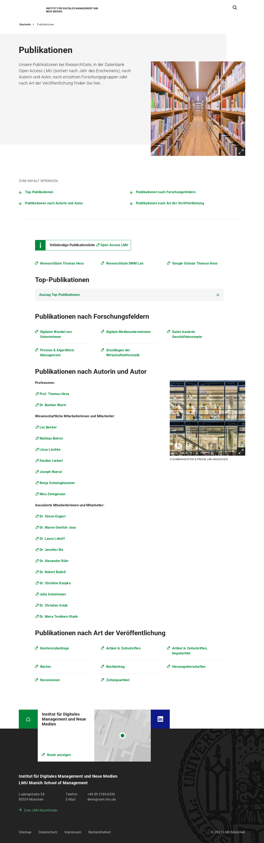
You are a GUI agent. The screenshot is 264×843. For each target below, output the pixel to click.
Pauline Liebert (51, 461)
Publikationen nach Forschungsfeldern (166, 192)
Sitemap (25, 832)
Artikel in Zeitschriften (123, 648)
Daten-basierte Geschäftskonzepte (187, 334)
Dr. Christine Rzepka (55, 583)
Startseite (25, 24)
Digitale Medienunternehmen (128, 332)
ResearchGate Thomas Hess (62, 263)
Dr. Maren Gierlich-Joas (58, 527)
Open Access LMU (114, 245)
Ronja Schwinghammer (57, 483)
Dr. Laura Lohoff (52, 539)
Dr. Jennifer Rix (51, 550)
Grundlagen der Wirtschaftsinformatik (123, 352)
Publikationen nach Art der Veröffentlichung (170, 203)
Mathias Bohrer (51, 438)
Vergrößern (241, 152)
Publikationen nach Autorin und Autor (54, 203)
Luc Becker (48, 427)
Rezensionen (50, 680)
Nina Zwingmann (53, 494)
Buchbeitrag (115, 667)
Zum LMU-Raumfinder (40, 810)
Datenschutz (48, 832)
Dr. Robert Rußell (53, 572)
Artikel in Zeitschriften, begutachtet (189, 650)
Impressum (73, 832)
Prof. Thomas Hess (54, 394)
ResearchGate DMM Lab (124, 263)
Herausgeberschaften (189, 667)
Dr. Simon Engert (52, 516)
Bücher (45, 667)
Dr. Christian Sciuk (54, 605)
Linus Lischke (50, 449)
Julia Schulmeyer (53, 594)
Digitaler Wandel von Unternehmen (56, 334)
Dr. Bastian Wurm (53, 405)
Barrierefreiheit (99, 832)
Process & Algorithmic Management (57, 352)
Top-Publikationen (39, 192)
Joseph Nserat (51, 472)
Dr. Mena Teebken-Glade (59, 616)
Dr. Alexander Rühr (54, 561)
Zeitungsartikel (118, 680)
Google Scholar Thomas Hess (195, 263)
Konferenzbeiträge (54, 648)
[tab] (129, 295)
